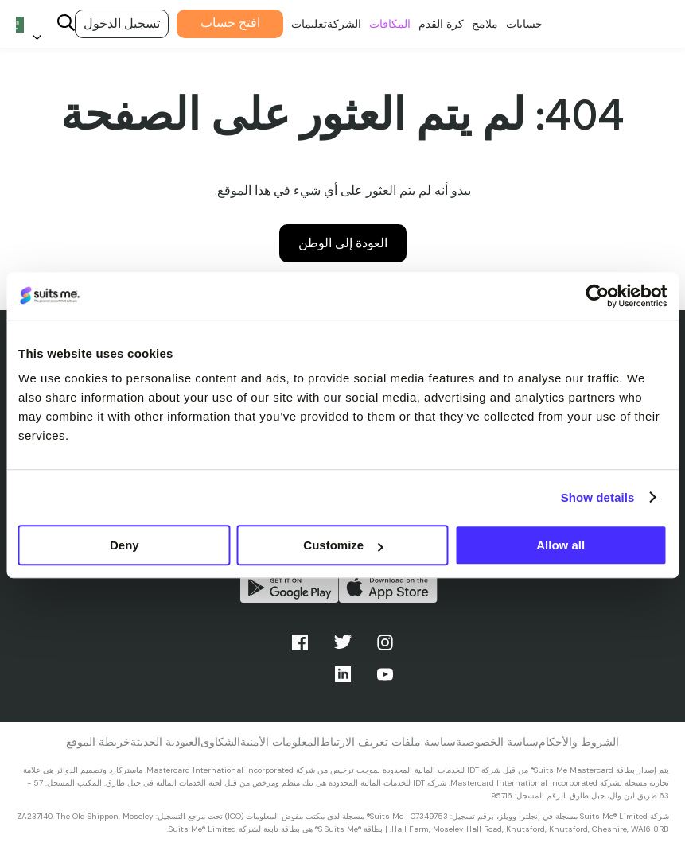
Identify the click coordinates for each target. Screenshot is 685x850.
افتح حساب (229, 13)
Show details (598, 497)
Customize (343, 545)
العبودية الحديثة (165, 741)
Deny (124, 545)
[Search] (66, 24)
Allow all (560, 545)
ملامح (482, 15)
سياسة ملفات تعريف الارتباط (388, 741)
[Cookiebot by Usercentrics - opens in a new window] (597, 296)
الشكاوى (220, 741)
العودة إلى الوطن (342, 243)
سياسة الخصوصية (497, 741)
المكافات (388, 15)
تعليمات (307, 15)
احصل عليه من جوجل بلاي (289, 587)
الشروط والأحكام (579, 741)
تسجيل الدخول (121, 23)
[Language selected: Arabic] (32, 24)
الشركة (342, 15)
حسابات (522, 15)
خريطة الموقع (98, 741)
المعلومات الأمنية (280, 741)
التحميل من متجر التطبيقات (388, 587)
